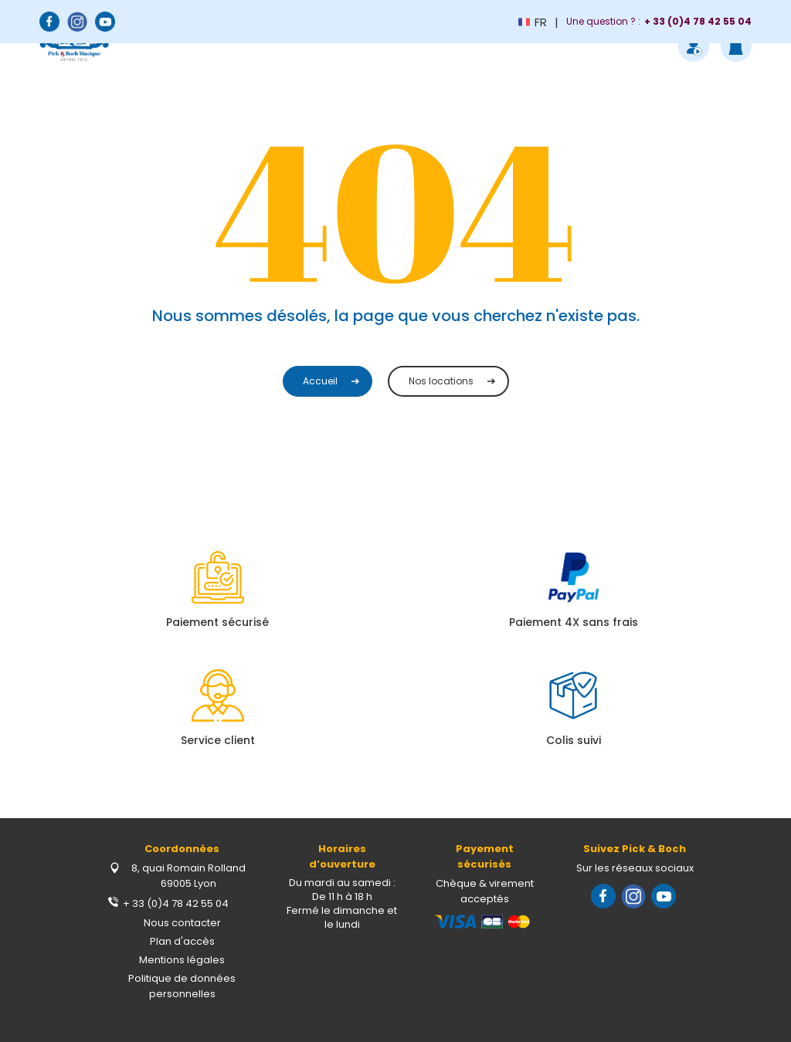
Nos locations (441, 380)
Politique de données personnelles (182, 986)
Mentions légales (182, 959)
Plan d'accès (182, 941)
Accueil (320, 380)
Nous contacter (182, 922)
